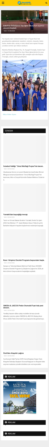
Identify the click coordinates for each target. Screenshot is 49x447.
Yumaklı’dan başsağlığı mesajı (15, 215)
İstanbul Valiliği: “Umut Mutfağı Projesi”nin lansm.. (23, 166)
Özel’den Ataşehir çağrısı (13, 353)
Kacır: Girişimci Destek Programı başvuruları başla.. (24, 260)
